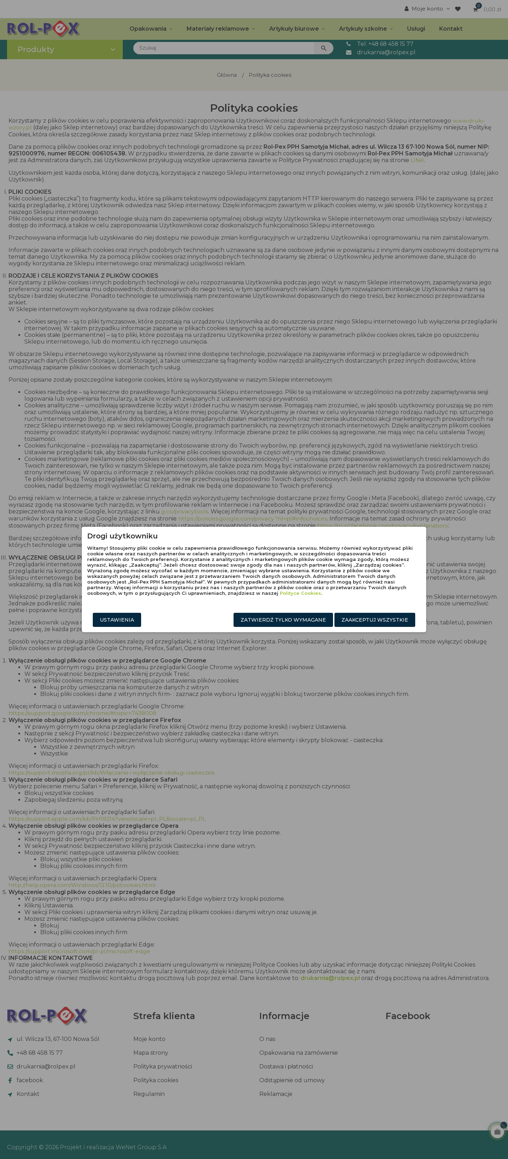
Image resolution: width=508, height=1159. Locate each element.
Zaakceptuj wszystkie (374, 620)
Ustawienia (117, 620)
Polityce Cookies (300, 593)
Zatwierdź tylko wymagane (283, 620)
